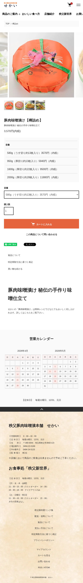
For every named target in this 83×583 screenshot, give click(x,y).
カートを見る (44, 555)
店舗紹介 (49, 14)
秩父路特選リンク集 (44, 510)
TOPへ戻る (41, 409)
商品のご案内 (10, 14)
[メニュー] (78, 5)
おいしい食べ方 (31, 14)
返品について (14, 255)
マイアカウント (44, 549)
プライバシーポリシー (44, 540)
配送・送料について (44, 516)
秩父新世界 (65, 14)
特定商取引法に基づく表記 (20, 262)
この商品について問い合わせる (41, 234)
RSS (40, 567)
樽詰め (15, 24)
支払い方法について (44, 528)
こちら (28, 312)
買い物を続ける (15, 269)
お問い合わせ (44, 561)
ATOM (47, 567)
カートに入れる (41, 224)
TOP (7, 24)
